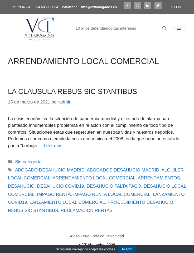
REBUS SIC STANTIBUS (33, 210)
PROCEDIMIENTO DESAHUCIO (140, 202)
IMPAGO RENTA (54, 194)
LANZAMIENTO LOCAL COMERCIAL (67, 202)
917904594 (21, 7)
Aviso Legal (80, 236)
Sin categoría (28, 161)
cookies (109, 249)
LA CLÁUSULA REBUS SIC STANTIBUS (72, 92)
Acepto (127, 249)
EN (178, 7)
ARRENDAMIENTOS (159, 177)
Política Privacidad (107, 236)
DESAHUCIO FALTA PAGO (114, 186)
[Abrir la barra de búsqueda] (164, 28)
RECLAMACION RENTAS (87, 210)
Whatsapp (69, 7)
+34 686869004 (46, 7)
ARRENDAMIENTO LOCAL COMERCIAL (93, 177)
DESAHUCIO (21, 186)
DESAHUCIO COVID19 (60, 186)
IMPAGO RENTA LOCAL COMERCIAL (112, 194)
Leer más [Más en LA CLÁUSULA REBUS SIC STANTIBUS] (53, 145)
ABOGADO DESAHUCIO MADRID (50, 170)
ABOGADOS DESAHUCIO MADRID (123, 170)
